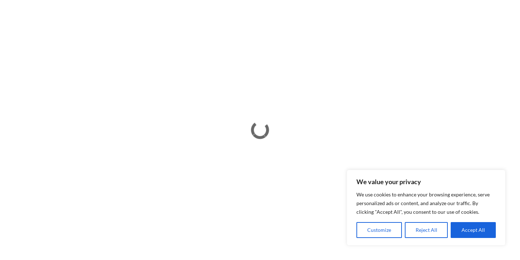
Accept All (473, 230)
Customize (379, 230)
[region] (426, 208)
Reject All (426, 230)
